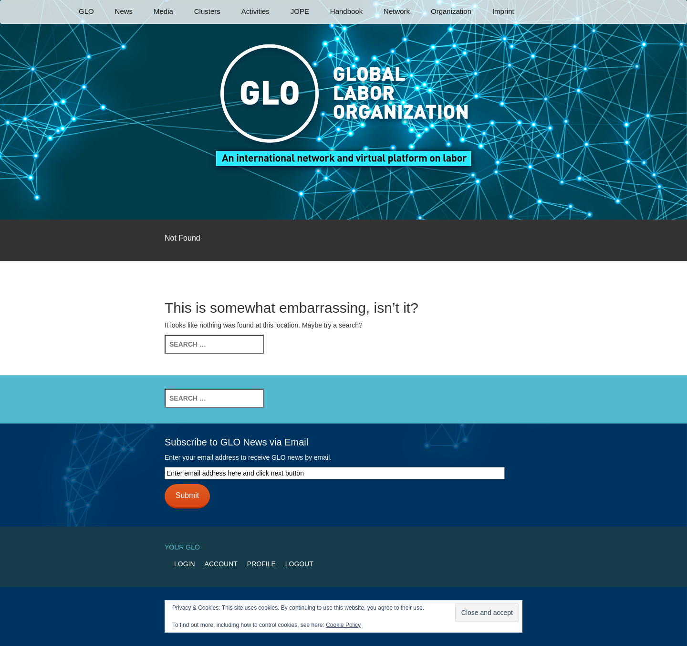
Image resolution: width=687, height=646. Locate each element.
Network (397, 11)
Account (221, 564)
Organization (451, 11)
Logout (299, 564)
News (124, 11)
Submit (187, 495)
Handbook (346, 11)
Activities (255, 11)
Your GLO (182, 547)
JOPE (300, 11)
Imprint (503, 11)
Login (184, 564)
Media (163, 11)
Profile (261, 564)
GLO (86, 11)
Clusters (207, 11)
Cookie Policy (343, 625)
